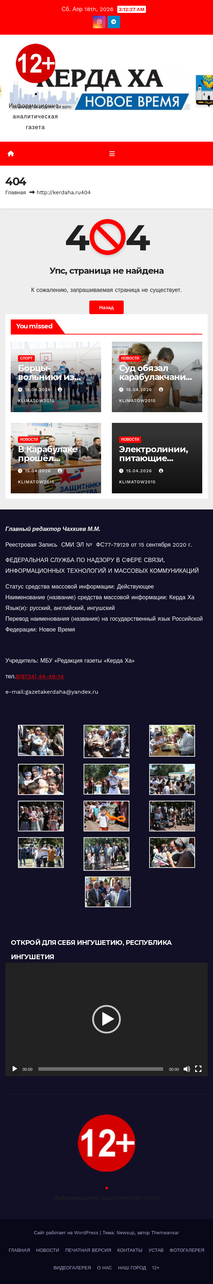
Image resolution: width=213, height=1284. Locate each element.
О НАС (104, 1267)
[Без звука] (186, 1069)
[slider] (101, 1069)
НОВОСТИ (130, 358)
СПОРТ (26, 358)
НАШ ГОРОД (132, 1267)
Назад (106, 307)
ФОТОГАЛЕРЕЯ (187, 1250)
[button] (106, 1019)
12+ (156, 1267)
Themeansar (165, 1232)
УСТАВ (156, 1250)
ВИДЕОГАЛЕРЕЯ (72, 1267)
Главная (15, 192)
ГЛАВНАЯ (19, 1250)
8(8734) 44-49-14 (40, 676)
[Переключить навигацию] (111, 154)
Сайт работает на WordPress (67, 1232)
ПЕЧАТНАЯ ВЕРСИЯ (88, 1250)
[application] (106, 1019)
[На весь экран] (198, 1069)
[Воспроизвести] (14, 1069)
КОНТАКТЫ (129, 1250)
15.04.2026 (39, 389)
